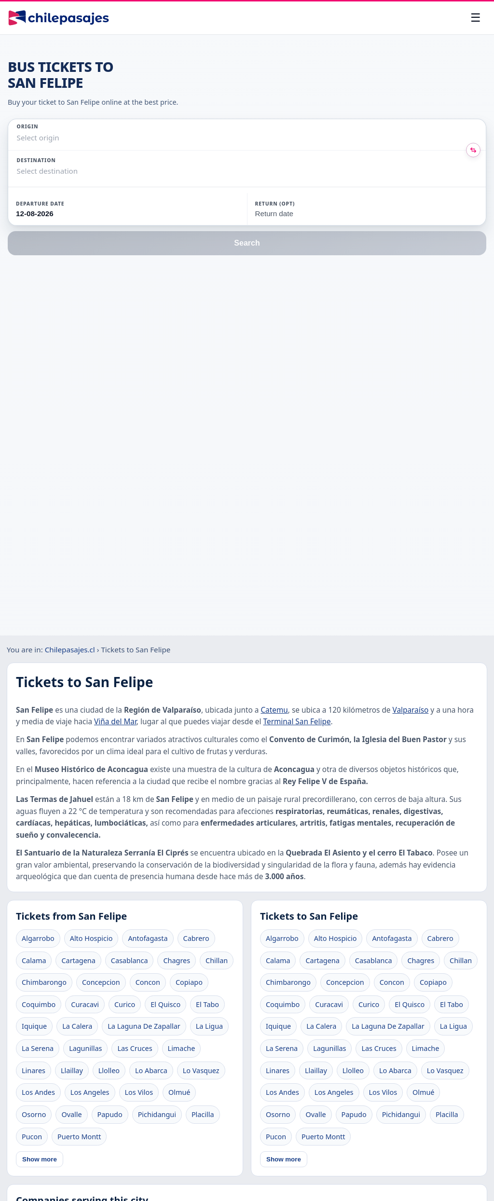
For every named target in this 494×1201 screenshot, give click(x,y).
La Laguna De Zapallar (144, 1026)
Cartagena (78, 960)
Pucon (32, 1136)
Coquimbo (38, 1004)
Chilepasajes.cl (70, 649)
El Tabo (207, 1004)
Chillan (217, 960)
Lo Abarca (151, 1070)
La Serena (38, 1048)
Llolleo (109, 1070)
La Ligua (209, 1026)
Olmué (179, 1092)
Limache (181, 1048)
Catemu (274, 710)
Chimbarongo (44, 982)
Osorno (34, 1114)
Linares (33, 1070)
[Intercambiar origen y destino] (473, 150)
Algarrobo (38, 938)
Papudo (110, 1114)
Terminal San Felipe (297, 722)
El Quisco (165, 1004)
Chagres (176, 960)
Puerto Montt (79, 1136)
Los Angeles (90, 1092)
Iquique (34, 1026)
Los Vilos (139, 1092)
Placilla (203, 1114)
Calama (34, 960)
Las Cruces (134, 1048)
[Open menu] (475, 17)
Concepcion (101, 982)
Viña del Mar (115, 722)
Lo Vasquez (201, 1070)
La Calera (77, 1026)
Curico (124, 1004)
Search (247, 243)
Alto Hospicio (91, 938)
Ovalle (71, 1114)
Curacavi (85, 1004)
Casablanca (129, 960)
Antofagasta (147, 938)
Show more (39, 1159)
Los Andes (38, 1092)
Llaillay (72, 1070)
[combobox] (18, 137)
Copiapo (189, 982)
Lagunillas (85, 1048)
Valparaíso (411, 710)
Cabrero (196, 938)
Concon (148, 982)
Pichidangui (157, 1114)
